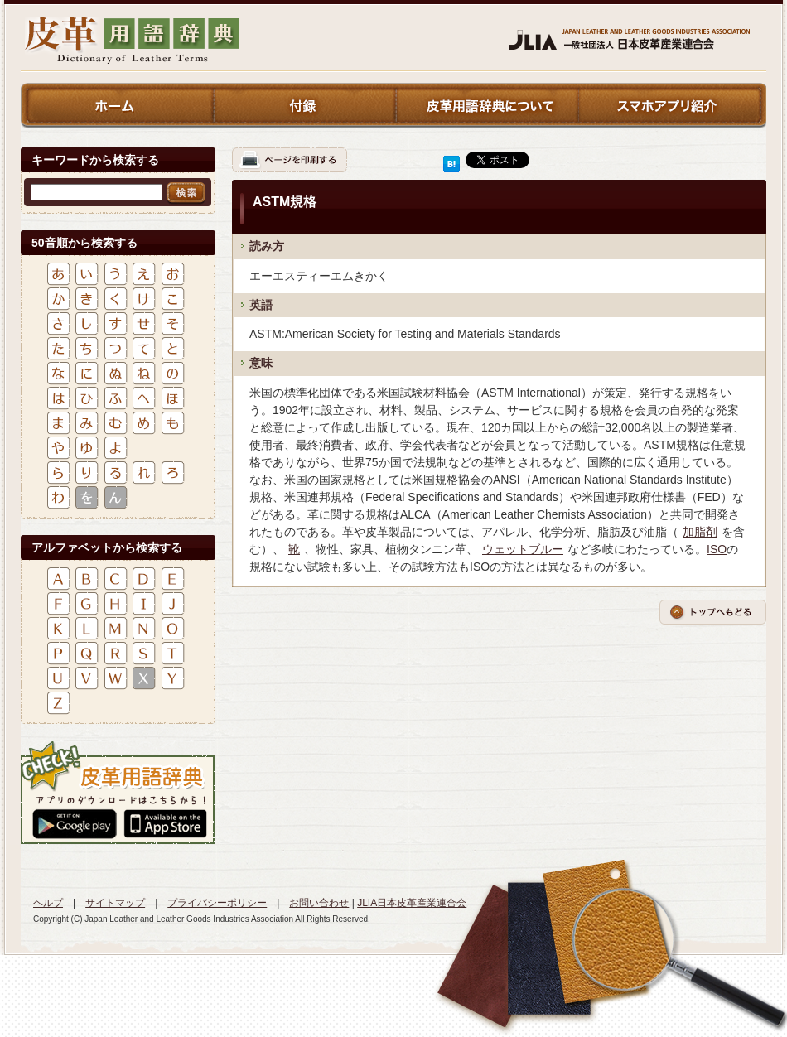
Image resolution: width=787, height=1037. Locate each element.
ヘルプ (48, 903)
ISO (717, 549)
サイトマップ (115, 903)
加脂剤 (700, 531)
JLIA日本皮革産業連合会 (411, 903)
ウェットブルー (522, 549)
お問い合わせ (319, 903)
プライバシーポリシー (217, 903)
